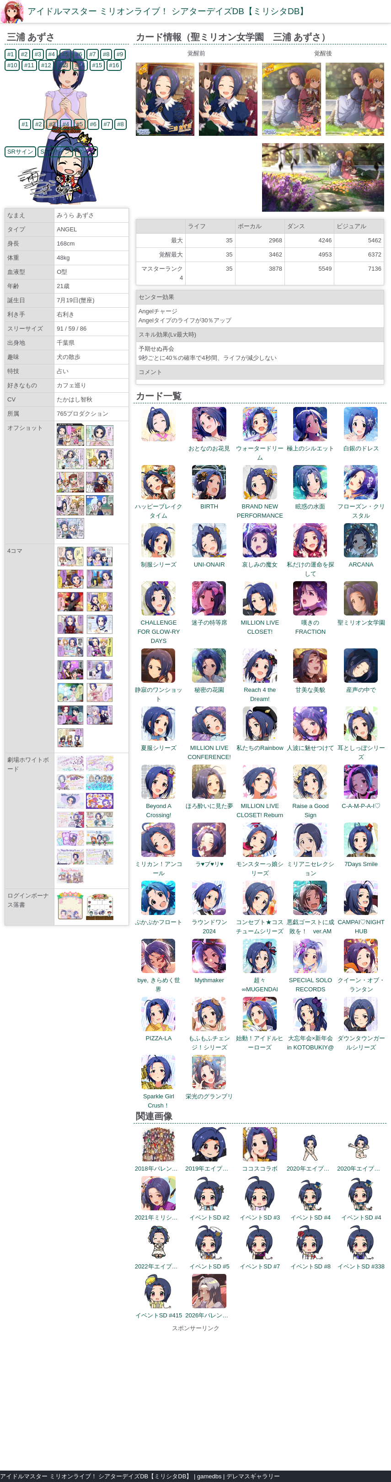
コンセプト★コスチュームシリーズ (260, 922)
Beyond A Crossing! (158, 806)
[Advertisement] (196, 1397)
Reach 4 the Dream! (260, 689)
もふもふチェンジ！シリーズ (209, 1038)
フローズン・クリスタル (361, 506)
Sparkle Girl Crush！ (158, 1096)
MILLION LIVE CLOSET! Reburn (259, 806)
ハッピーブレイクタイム (158, 506)
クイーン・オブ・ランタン (361, 980)
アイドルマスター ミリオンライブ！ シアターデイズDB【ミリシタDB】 (167, 11)
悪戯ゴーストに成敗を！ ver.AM (310, 922)
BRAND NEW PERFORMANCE (260, 506)
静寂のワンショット (158, 689)
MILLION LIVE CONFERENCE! (209, 747)
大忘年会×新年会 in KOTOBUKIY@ (310, 1038)
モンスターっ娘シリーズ (260, 864)
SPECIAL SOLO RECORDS (310, 980)
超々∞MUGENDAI (260, 980)
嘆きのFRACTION (310, 622)
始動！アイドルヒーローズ (260, 1038)
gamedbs (209, 1476)
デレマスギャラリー (253, 1476)
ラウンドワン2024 (209, 922)
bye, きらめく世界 (158, 980)
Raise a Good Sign (310, 806)
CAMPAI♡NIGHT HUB (360, 922)
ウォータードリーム (260, 448)
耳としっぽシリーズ (361, 747)
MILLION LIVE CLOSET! (260, 622)
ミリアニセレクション (310, 864)
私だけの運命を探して (310, 564)
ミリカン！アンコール (158, 864)
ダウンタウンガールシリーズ (361, 1038)
